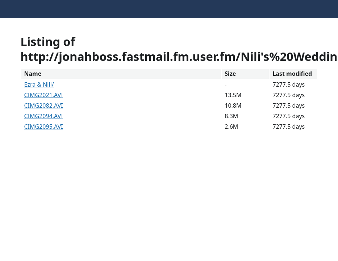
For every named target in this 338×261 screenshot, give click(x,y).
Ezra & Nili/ (39, 84)
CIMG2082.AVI (43, 105)
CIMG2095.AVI (43, 126)
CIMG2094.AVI (43, 116)
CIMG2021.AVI (43, 95)
